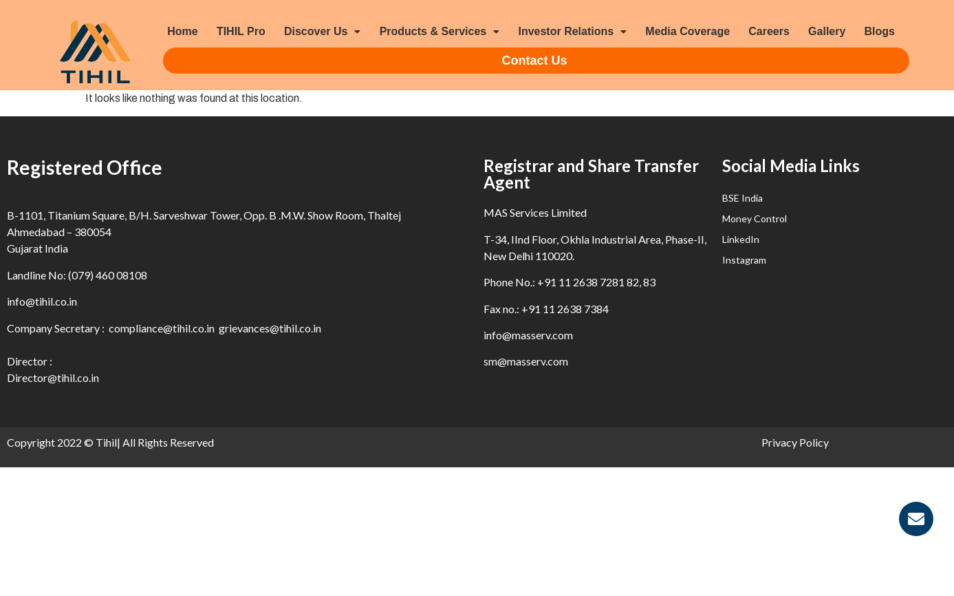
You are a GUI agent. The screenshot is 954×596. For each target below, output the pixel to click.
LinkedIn (740, 239)
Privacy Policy (795, 442)
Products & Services (440, 31)
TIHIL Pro (241, 31)
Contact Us (534, 60)
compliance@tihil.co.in (162, 327)
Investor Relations (572, 31)
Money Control (754, 218)
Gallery (826, 31)
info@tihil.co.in (42, 301)
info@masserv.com (528, 334)
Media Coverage (687, 31)
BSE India (742, 198)
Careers (769, 31)
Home (182, 31)
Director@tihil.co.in (53, 377)
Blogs (880, 31)
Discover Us (322, 31)
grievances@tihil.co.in (270, 327)
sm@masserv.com (526, 361)
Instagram (744, 260)
